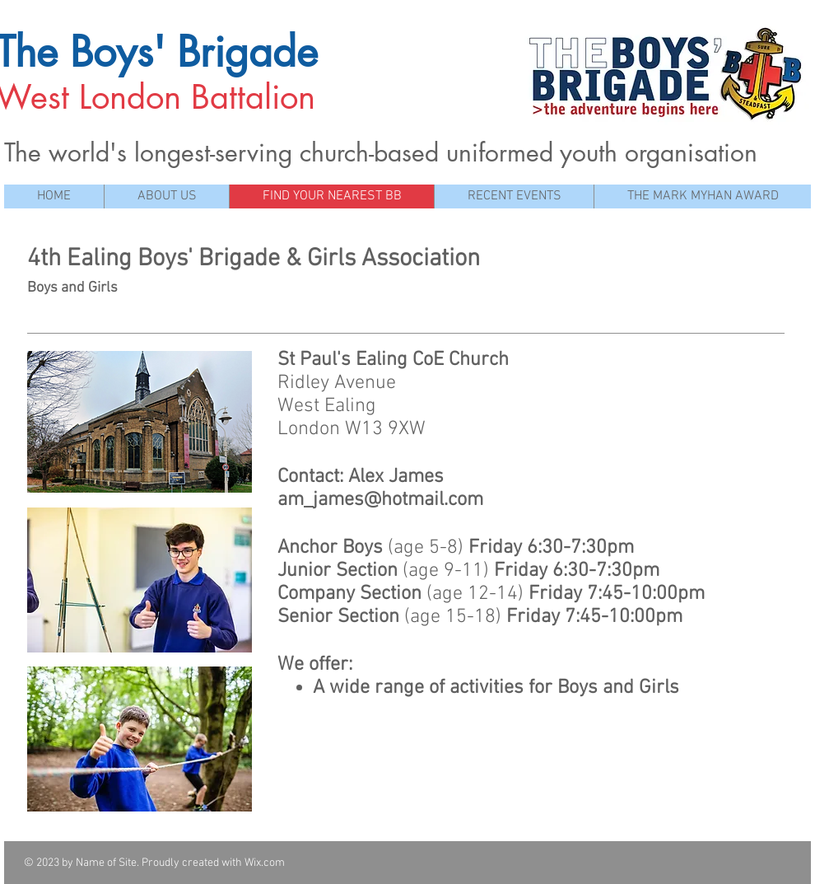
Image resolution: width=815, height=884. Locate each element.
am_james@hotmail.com (380, 500)
